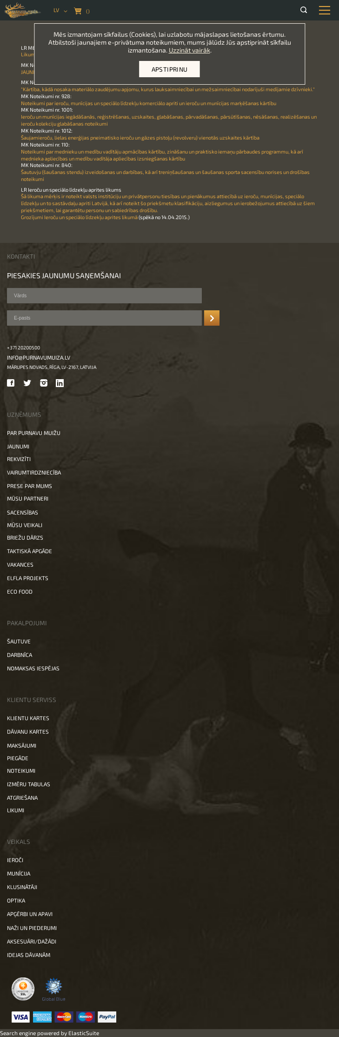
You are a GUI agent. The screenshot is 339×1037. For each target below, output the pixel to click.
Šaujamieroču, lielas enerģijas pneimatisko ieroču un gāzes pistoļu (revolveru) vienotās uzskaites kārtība (140, 137)
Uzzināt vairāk (189, 50)
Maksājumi (21, 745)
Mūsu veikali (24, 525)
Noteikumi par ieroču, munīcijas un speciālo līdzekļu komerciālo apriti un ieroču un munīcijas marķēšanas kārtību (148, 103)
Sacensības (22, 512)
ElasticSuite (83, 1033)
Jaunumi (18, 446)
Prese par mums (29, 485)
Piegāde (17, 758)
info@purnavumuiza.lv (38, 357)
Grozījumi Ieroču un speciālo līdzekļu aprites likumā (79, 217)
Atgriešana (22, 797)
